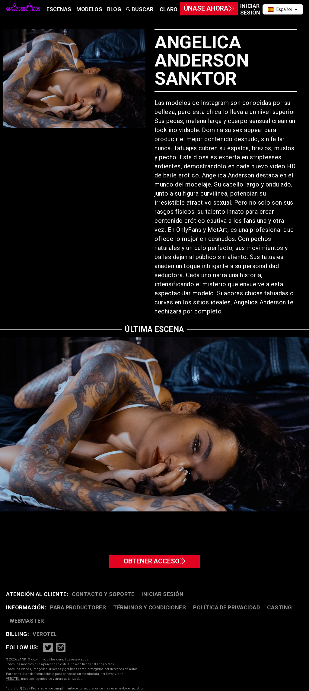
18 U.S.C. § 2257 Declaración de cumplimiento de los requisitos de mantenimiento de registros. (75, 688)
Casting (279, 607)
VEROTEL (45, 634)
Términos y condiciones (149, 607)
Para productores (78, 607)
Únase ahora (200, 9)
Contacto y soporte (103, 594)
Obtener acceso (154, 560)
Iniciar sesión (162, 594)
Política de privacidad (226, 607)
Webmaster (27, 621)
